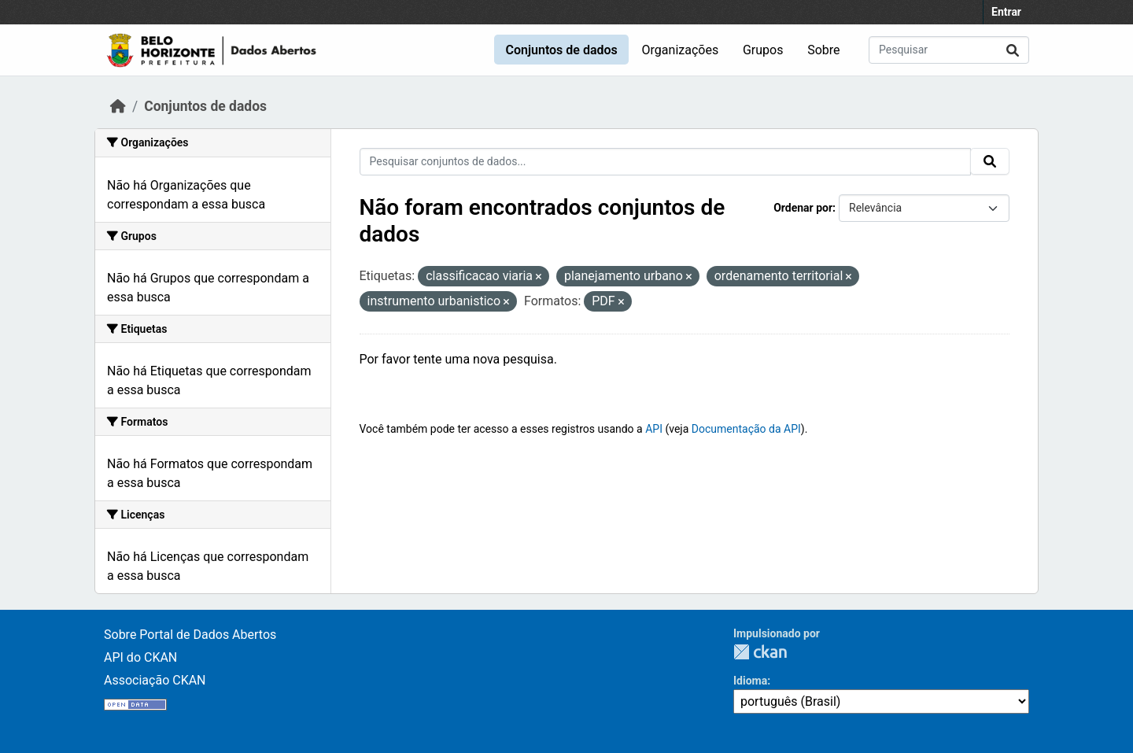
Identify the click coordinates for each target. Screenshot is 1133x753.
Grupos (763, 49)
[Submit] (1012, 50)
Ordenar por (802, 207)
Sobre (823, 49)
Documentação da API (746, 429)
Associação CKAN (155, 680)
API (653, 429)
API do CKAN (140, 657)
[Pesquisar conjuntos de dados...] (949, 50)
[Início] (118, 106)
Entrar (1006, 12)
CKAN (760, 652)
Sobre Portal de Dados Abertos (190, 634)
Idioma (750, 680)
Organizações (680, 49)
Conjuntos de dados (561, 49)
